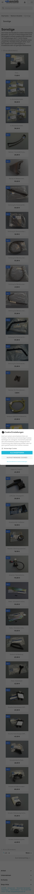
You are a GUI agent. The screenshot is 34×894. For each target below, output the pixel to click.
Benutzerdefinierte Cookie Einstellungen (17, 461)
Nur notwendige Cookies (17, 458)
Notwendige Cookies (9, 448)
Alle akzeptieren (17, 453)
